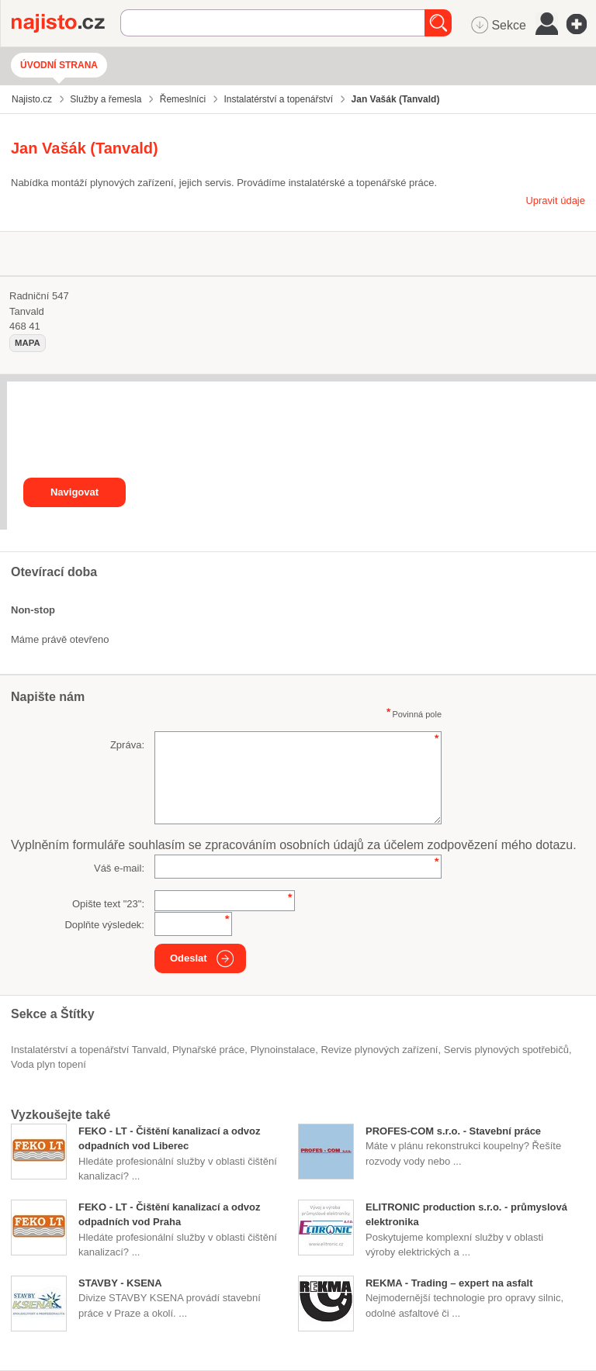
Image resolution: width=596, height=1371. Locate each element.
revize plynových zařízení (379, 1049)
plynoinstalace (282, 1049)
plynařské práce (208, 1049)
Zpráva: (127, 745)
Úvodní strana (59, 65)
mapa (27, 342)
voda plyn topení (48, 1064)
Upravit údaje (555, 200)
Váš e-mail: (119, 868)
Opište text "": (108, 904)
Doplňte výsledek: (104, 925)
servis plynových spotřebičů (506, 1049)
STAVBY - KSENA (120, 1283)
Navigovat (74, 492)
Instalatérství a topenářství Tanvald (89, 1049)
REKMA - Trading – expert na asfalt (449, 1283)
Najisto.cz (66, 23)
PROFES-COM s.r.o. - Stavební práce (453, 1131)
